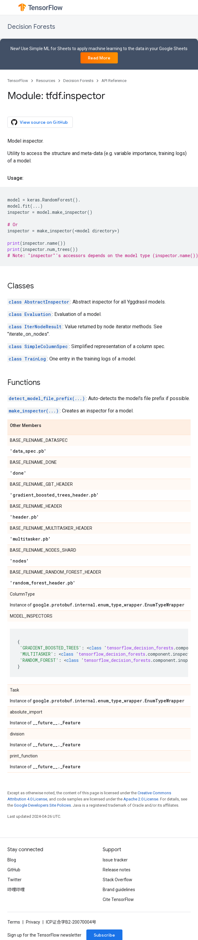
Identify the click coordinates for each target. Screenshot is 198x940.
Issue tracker (115, 859)
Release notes (116, 869)
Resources (45, 80)
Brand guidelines (119, 889)
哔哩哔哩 (16, 889)
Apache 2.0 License (140, 799)
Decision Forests (31, 27)
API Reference (113, 80)
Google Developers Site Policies (42, 805)
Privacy (33, 922)
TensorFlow (17, 80)
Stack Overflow (117, 879)
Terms (13, 922)
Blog (11, 859)
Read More (99, 58)
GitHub (13, 869)
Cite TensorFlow (118, 899)
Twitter (14, 879)
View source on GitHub (39, 122)
